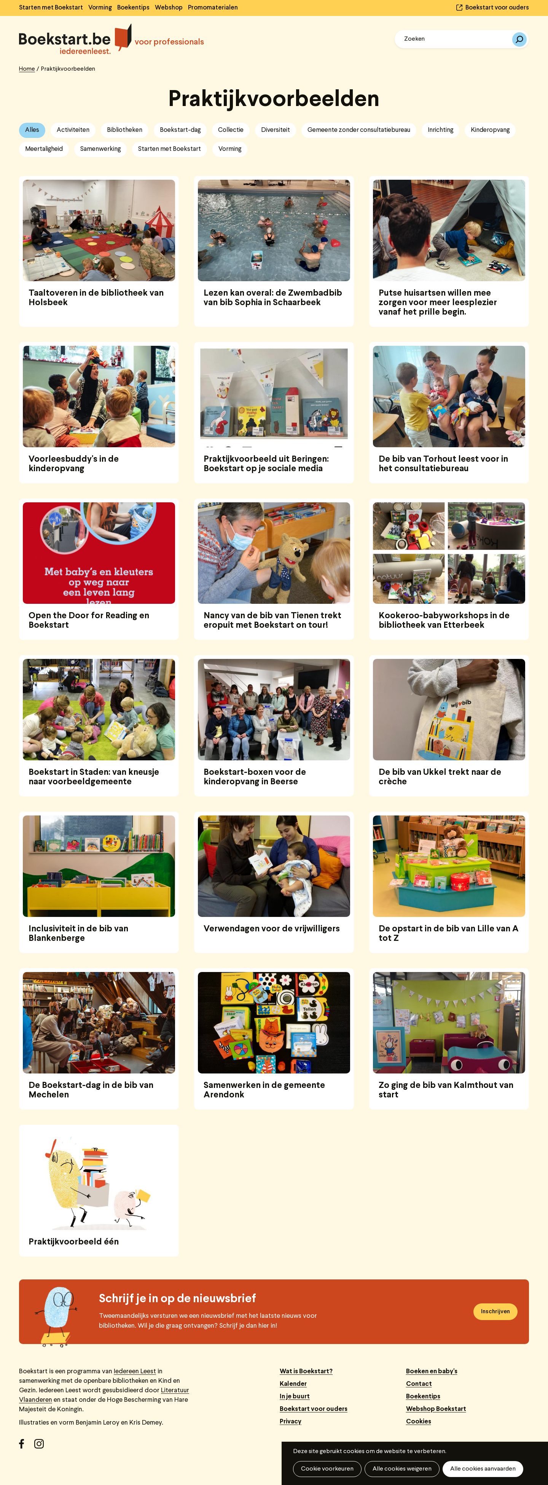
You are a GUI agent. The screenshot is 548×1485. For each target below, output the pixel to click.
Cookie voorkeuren (327, 1469)
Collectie (231, 130)
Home (27, 69)
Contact (419, 1384)
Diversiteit (275, 130)
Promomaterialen (213, 8)
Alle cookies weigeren (402, 1469)
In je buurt (295, 1396)
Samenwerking (100, 149)
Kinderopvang (490, 130)
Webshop (169, 8)
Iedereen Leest (135, 1371)
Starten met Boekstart (51, 8)
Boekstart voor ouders (497, 8)
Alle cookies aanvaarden (483, 1469)
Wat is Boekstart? (306, 1371)
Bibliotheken (124, 130)
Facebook (26, 1446)
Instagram (41, 1446)
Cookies (418, 1422)
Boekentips (133, 8)
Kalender (293, 1384)
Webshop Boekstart (436, 1409)
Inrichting (440, 130)
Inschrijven (495, 1311)
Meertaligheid (44, 149)
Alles (32, 130)
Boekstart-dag (180, 130)
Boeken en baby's (431, 1371)
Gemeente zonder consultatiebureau (358, 130)
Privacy (290, 1422)
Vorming (100, 8)
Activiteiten (73, 130)
